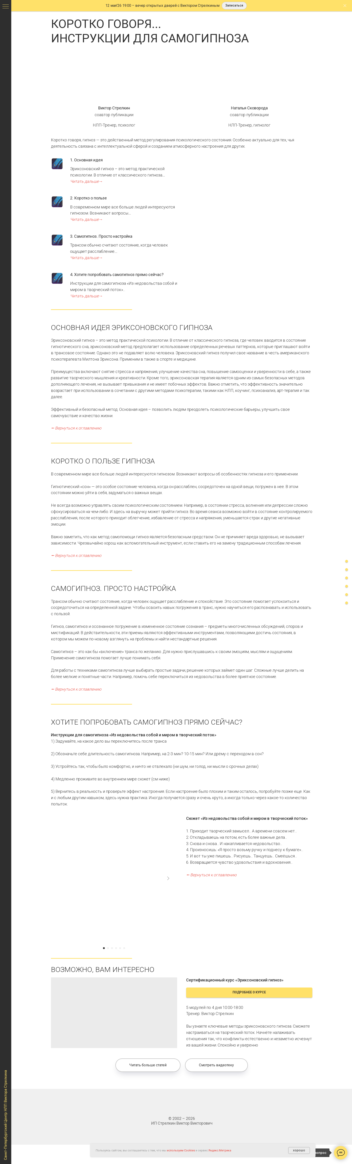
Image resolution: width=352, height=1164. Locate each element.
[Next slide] (168, 878)
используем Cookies (181, 1150)
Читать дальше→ (86, 181)
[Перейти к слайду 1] (104, 948)
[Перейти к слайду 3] (112, 948)
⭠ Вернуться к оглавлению (76, 428)
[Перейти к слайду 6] (124, 948)
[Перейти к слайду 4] (116, 948)
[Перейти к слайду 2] (108, 948)
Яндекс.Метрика (219, 1150)
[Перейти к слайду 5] (120, 948)
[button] (234, 6)
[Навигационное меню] (5, 7)
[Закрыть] (344, 5)
